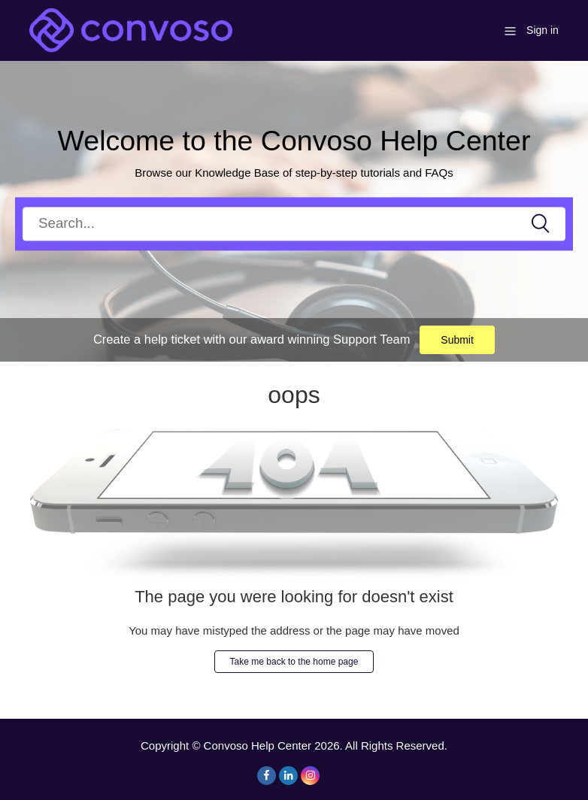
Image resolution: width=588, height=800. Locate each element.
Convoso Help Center (257, 745)
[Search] (294, 224)
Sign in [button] (542, 30)
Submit (457, 340)
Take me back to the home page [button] (294, 661)
